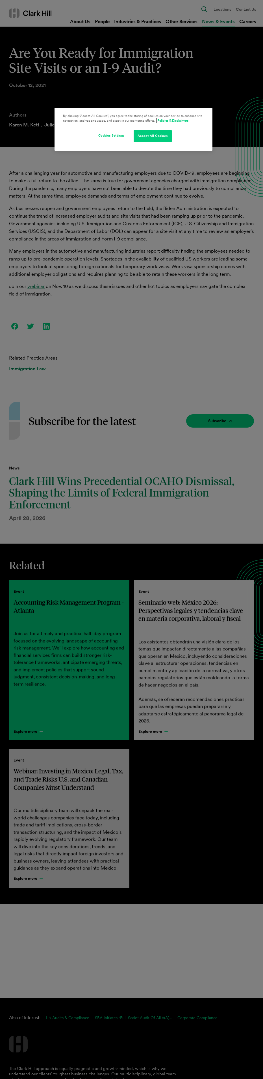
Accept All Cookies (153, 136)
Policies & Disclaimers (172, 120)
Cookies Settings (111, 135)
